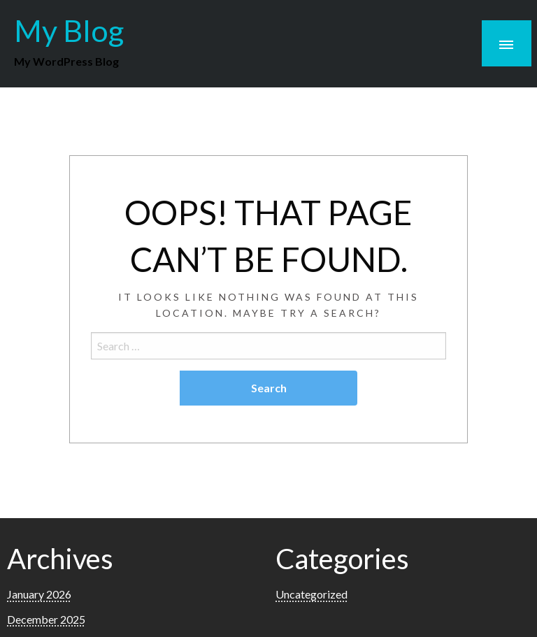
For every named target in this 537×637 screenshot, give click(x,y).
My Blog (69, 30)
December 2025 (46, 619)
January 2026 (39, 594)
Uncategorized (311, 594)
